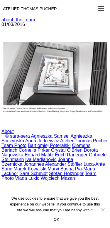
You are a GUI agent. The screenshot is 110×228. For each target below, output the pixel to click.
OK (56, 219)
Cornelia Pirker (34, 150)
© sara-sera (17, 136)
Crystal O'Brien (66, 150)
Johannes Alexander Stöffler (53, 164)
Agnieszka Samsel (50, 136)
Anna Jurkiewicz (42, 140)
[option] (55, 78)
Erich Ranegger (71, 154)
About (7, 131)
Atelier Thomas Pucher (30, 8)
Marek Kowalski (29, 168)
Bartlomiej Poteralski (49, 145)
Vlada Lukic (27, 178)
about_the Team (18, 19)
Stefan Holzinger (66, 173)
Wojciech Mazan (57, 178)
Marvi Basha (61, 168)
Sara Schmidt (33, 173)
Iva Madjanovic (41, 159)
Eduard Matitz (39, 154)
